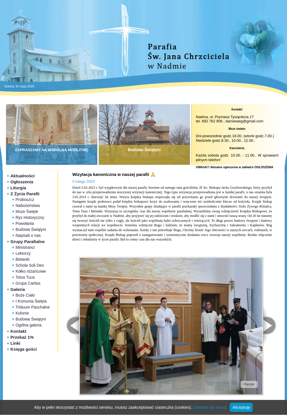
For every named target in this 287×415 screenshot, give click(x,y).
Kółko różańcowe (31, 271)
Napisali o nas (28, 235)
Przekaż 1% (22, 337)
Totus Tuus (25, 277)
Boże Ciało (25, 295)
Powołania (25, 223)
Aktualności (23, 175)
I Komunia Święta (31, 301)
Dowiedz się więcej (210, 407)
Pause (249, 384)
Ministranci (25, 247)
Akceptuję (241, 407)
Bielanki (23, 259)
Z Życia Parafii (25, 193)
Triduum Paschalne (33, 307)
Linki (16, 343)
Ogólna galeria (29, 325)
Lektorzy (23, 253)
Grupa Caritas (28, 283)
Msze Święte (27, 211)
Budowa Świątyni (31, 229)
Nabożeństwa (28, 205)
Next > (272, 325)
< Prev (69, 325)
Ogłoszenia (22, 181)
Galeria (18, 289)
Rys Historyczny (30, 217)
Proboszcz (25, 199)
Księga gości (24, 349)
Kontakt (19, 331)
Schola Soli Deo (30, 265)
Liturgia (18, 187)
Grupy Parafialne (28, 241)
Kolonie (22, 313)
